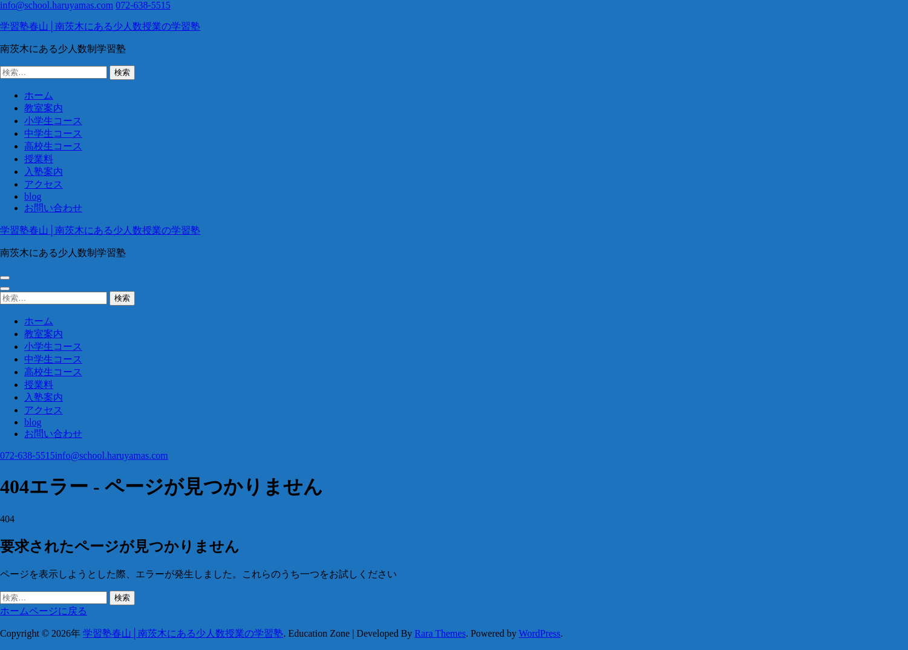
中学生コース (53, 133)
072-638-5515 (143, 5)
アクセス (43, 184)
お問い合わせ (53, 208)
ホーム (38, 95)
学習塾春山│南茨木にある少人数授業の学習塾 (100, 26)
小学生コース (53, 121)
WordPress (540, 633)
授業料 (38, 159)
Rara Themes (440, 633)
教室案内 (43, 108)
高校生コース (53, 146)
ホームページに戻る (43, 611)
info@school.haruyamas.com (56, 5)
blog (32, 196)
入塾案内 (43, 171)
